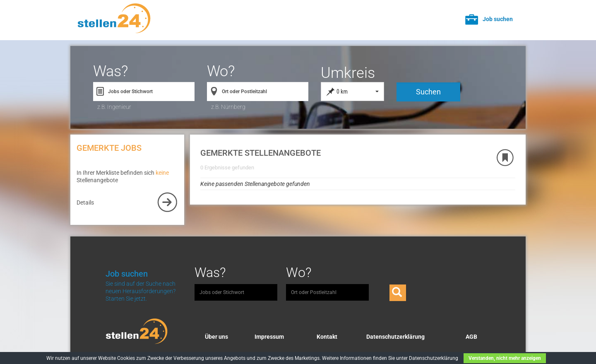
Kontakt (327, 336)
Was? (110, 71)
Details (85, 202)
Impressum (269, 336)
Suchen (428, 91)
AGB (471, 336)
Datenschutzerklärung (395, 336)
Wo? (221, 71)
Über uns (216, 336)
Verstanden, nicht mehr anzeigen (505, 358)
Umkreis (348, 73)
